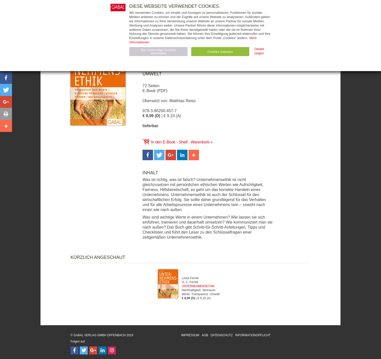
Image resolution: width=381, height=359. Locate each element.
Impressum (190, 335)
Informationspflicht (252, 335)
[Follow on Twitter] (84, 350)
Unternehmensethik (198, 286)
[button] (147, 155)
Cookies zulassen (220, 52)
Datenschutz (221, 335)
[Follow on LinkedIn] (102, 350)
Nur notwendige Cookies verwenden (158, 51)
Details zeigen (259, 51)
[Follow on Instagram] (112, 350)
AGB (205, 335)
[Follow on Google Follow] (93, 350)
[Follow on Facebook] (74, 350)
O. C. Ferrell (190, 282)
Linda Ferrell (190, 278)
